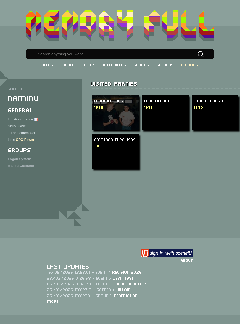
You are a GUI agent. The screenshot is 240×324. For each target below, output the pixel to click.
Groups (141, 64)
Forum (68, 64)
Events (89, 64)
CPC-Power (25, 140)
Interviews (114, 64)
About (187, 260)
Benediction (126, 295)
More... (54, 301)
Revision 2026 (127, 272)
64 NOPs (189, 64)
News (47, 64)
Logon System (19, 159)
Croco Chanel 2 (129, 283)
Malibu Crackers (21, 166)
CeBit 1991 (123, 278)
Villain (124, 289)
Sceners (165, 64)
